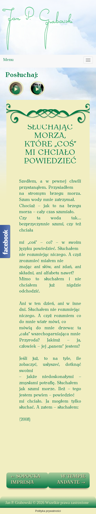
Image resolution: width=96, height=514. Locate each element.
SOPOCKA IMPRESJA (25, 479)
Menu (8, 60)
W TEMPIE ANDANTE (71, 479)
